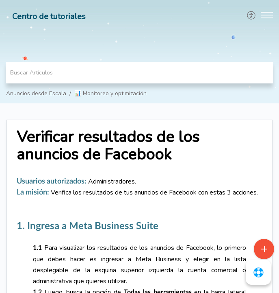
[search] (139, 72)
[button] (251, 15)
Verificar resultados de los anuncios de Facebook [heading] (108, 146)
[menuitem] (251, 15)
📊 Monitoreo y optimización (110, 93)
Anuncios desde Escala (36, 93)
